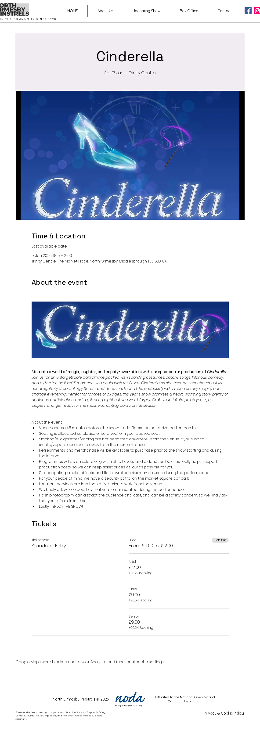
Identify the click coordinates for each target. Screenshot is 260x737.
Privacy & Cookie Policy (224, 713)
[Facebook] (248, 10)
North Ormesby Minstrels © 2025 (81, 699)
